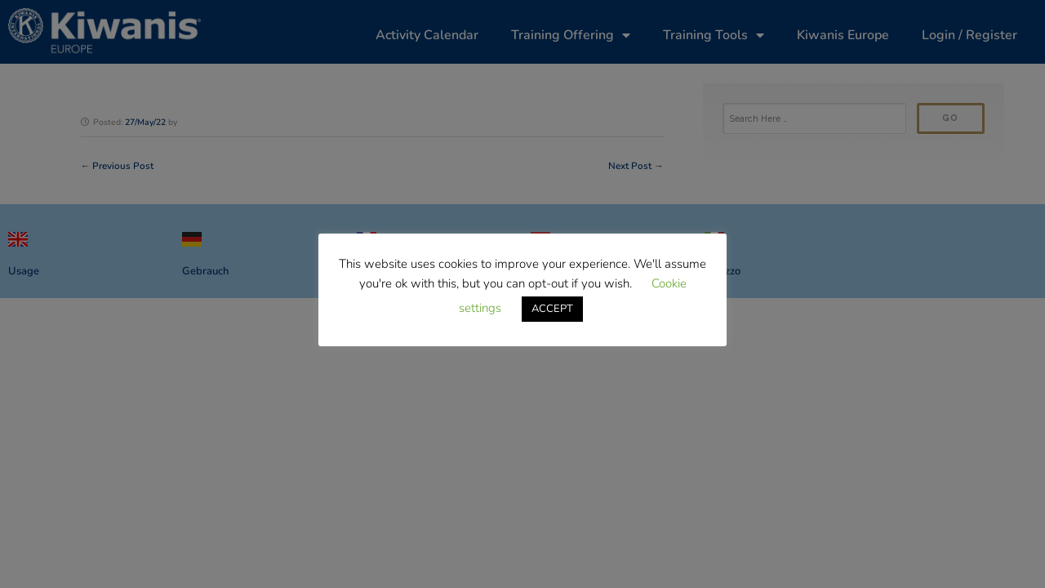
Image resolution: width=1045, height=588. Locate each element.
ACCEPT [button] (552, 308)
